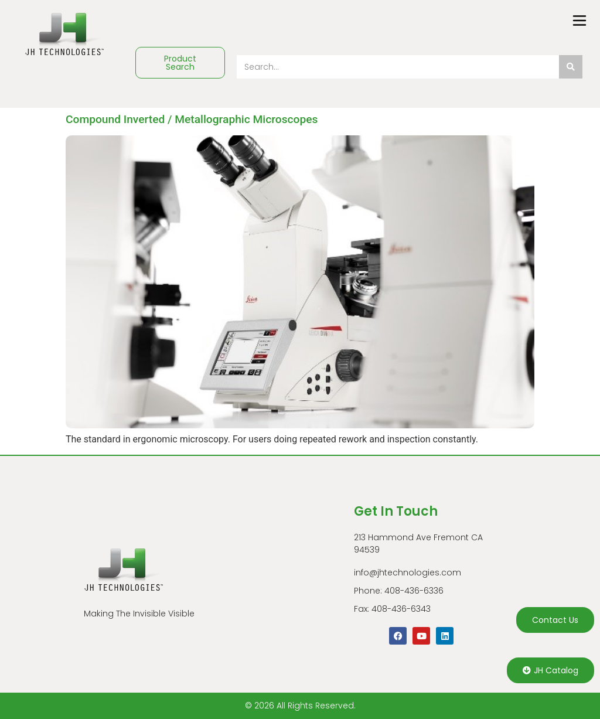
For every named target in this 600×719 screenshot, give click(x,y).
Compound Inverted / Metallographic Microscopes (192, 119)
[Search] (570, 67)
